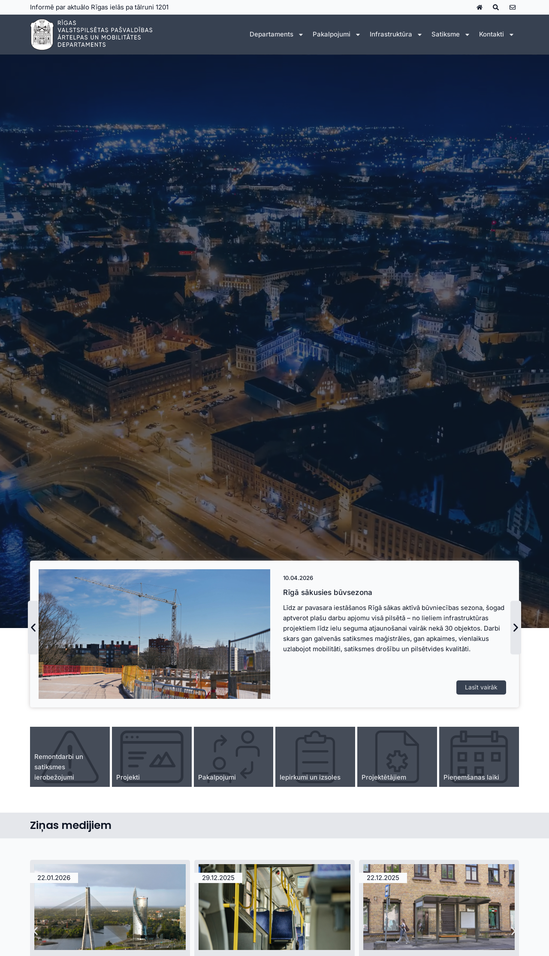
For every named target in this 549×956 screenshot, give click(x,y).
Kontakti (497, 34)
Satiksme (451, 34)
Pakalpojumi (337, 34)
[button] (33, 628)
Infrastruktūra (396, 34)
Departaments (277, 34)
